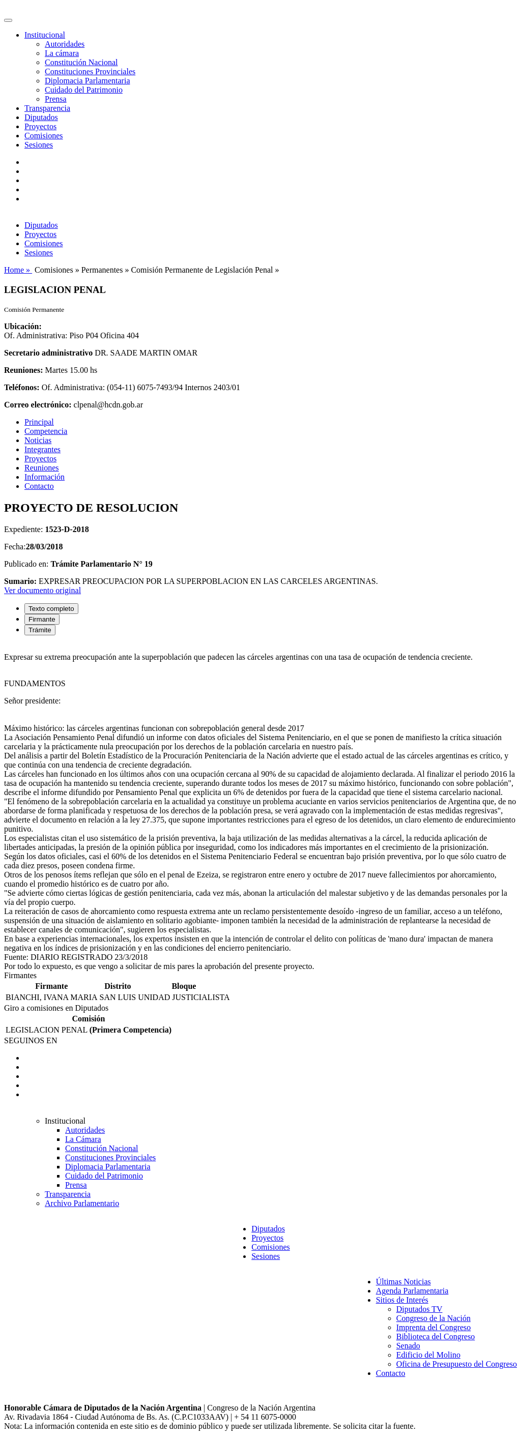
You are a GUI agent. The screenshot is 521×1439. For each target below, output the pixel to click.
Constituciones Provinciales (90, 71)
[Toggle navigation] (8, 20)
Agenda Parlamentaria (412, 1290)
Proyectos (40, 126)
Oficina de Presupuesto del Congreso (456, 1364)
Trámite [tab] (39, 630)
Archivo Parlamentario (82, 1203)
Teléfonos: (22, 387)
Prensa (56, 99)
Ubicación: (23, 326)
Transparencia (47, 108)
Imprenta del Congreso (433, 1327)
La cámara (62, 53)
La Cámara (83, 1139)
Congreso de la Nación (433, 1318)
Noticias (37, 440)
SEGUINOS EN (30, 1040)
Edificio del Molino (428, 1354)
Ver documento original (42, 590)
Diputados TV (419, 1309)
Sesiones (38, 144)
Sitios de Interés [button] (402, 1300)
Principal (39, 422)
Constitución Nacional (81, 62)
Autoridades (64, 44)
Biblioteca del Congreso (435, 1336)
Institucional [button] (44, 35)
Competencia (45, 431)
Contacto (39, 486)
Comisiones (43, 135)
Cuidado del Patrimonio (84, 89)
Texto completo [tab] (51, 608)
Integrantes (42, 449)
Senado (408, 1345)
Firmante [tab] (41, 619)
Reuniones (41, 467)
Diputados (41, 117)
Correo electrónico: (38, 404)
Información (44, 477)
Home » (18, 270)
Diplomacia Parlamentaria (87, 80)
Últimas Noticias (403, 1281)
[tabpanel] (260, 807)
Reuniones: (23, 370)
